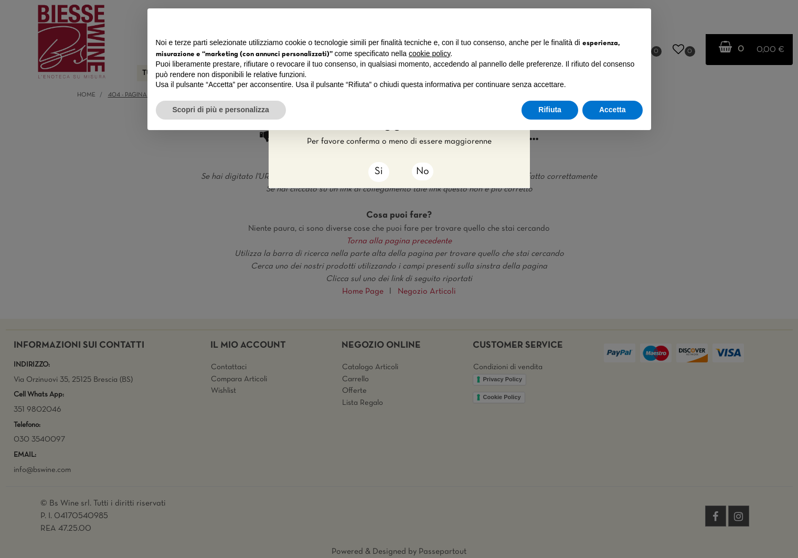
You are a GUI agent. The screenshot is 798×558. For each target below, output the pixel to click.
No (422, 171)
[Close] (379, 172)
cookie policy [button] (429, 53)
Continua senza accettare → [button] (593, 22)
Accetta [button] (612, 109)
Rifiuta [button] (549, 109)
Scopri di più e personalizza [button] (221, 109)
